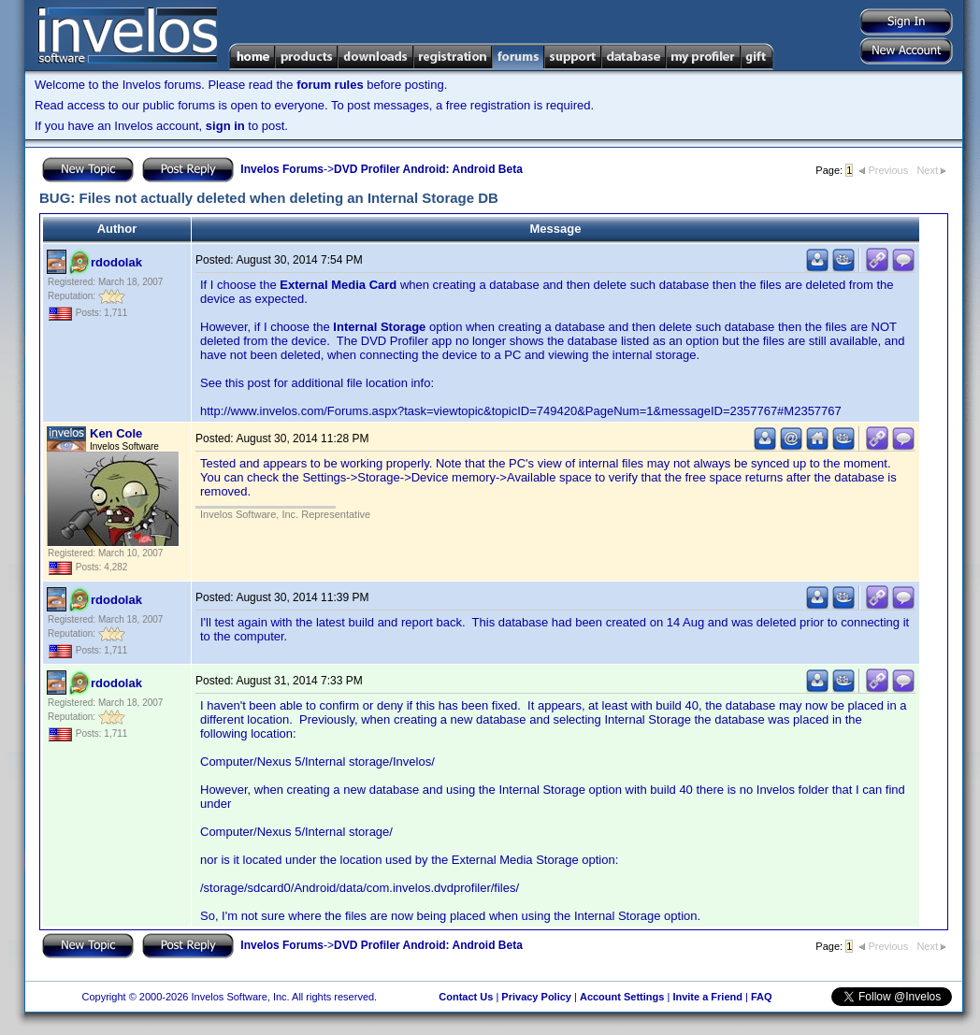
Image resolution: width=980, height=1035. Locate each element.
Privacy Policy (536, 996)
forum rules (330, 85)
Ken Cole (116, 433)
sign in (225, 126)
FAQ (761, 996)
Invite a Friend (707, 996)
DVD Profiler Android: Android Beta (428, 169)
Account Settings (622, 996)
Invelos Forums (282, 169)
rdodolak (116, 262)
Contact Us (466, 996)
